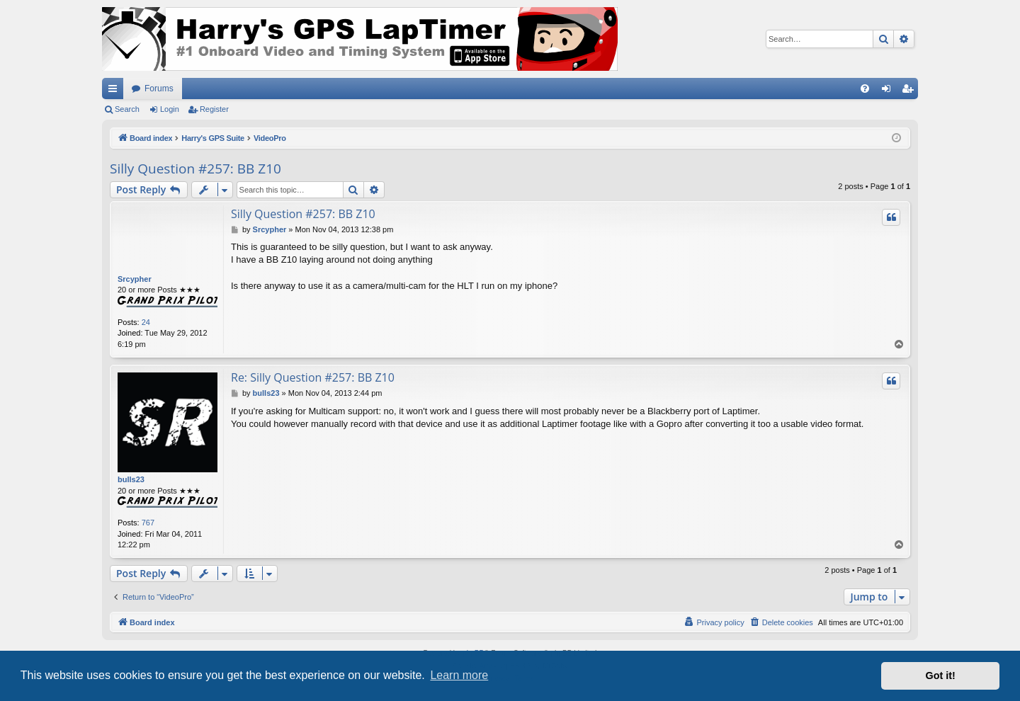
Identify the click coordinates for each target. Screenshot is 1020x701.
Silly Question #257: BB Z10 (195, 168)
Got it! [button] (941, 675)
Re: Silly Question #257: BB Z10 (313, 377)
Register (214, 109)
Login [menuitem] (889, 91)
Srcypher (135, 279)
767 (148, 522)
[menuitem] (865, 88)
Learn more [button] (459, 675)
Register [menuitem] (910, 91)
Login (169, 109)
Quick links (115, 91)
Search (127, 109)
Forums (159, 88)
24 (146, 322)
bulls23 (131, 479)
